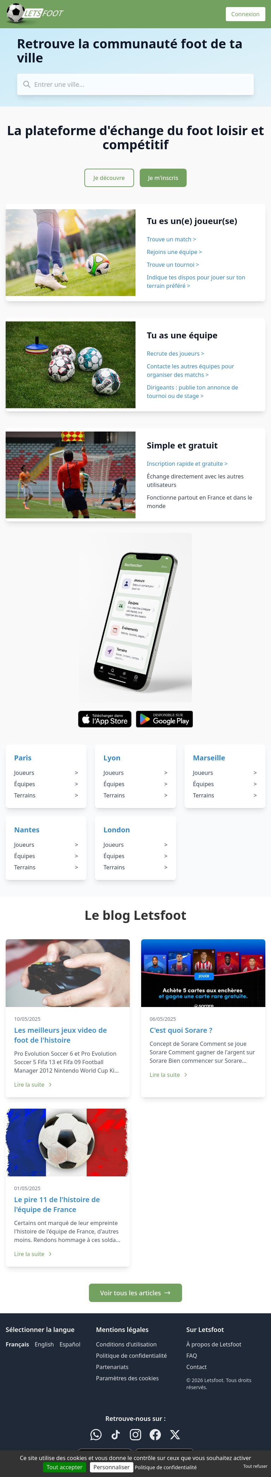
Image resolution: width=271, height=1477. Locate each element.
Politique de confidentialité (131, 1356)
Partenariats (112, 1367)
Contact (196, 1367)
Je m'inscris (163, 178)
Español (70, 1344)
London (116, 829)
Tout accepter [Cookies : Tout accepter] (65, 1467)
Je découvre (109, 178)
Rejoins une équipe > (174, 252)
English (44, 1344)
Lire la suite (33, 1085)
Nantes (27, 829)
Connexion (245, 14)
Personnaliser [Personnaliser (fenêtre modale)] (112, 1467)
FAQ (191, 1356)
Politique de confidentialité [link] (166, 1467)
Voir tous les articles (135, 1293)
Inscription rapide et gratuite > (187, 464)
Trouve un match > (171, 239)
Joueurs (46, 772)
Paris (22, 757)
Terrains (46, 795)
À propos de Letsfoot (213, 1344)
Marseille (209, 757)
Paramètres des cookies (127, 1378)
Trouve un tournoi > (173, 265)
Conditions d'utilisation (126, 1344)
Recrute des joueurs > (175, 353)
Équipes (46, 784)
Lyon (111, 757)
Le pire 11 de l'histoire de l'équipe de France (57, 1204)
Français (17, 1344)
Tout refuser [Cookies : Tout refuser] (255, 1466)
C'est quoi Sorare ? (181, 1030)
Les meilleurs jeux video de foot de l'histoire (60, 1035)
